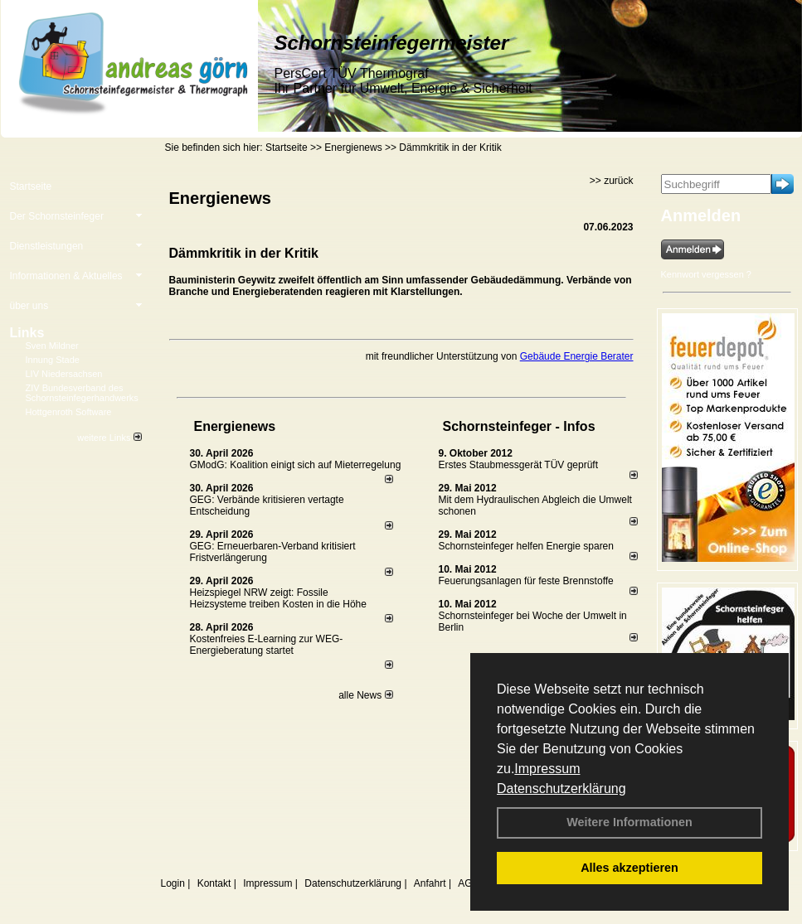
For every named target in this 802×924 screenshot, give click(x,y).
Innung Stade (53, 360)
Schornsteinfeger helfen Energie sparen (526, 546)
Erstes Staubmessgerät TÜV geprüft (519, 465)
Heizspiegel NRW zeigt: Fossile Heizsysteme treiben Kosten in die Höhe (278, 598)
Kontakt (214, 883)
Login (173, 883)
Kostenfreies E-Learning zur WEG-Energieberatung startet (266, 644)
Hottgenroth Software (69, 412)
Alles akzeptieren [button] (629, 867)
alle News (365, 695)
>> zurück (612, 180)
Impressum (547, 769)
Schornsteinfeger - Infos (519, 426)
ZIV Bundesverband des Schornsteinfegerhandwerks (82, 393)
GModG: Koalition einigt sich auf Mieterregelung (295, 465)
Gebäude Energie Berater (577, 356)
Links (27, 333)
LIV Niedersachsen (64, 374)
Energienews (235, 426)
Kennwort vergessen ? (706, 274)
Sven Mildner (52, 346)
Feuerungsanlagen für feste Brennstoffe (526, 581)
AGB (468, 883)
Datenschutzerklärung (561, 788)
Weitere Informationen (629, 822)
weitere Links (109, 438)
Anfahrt (430, 883)
